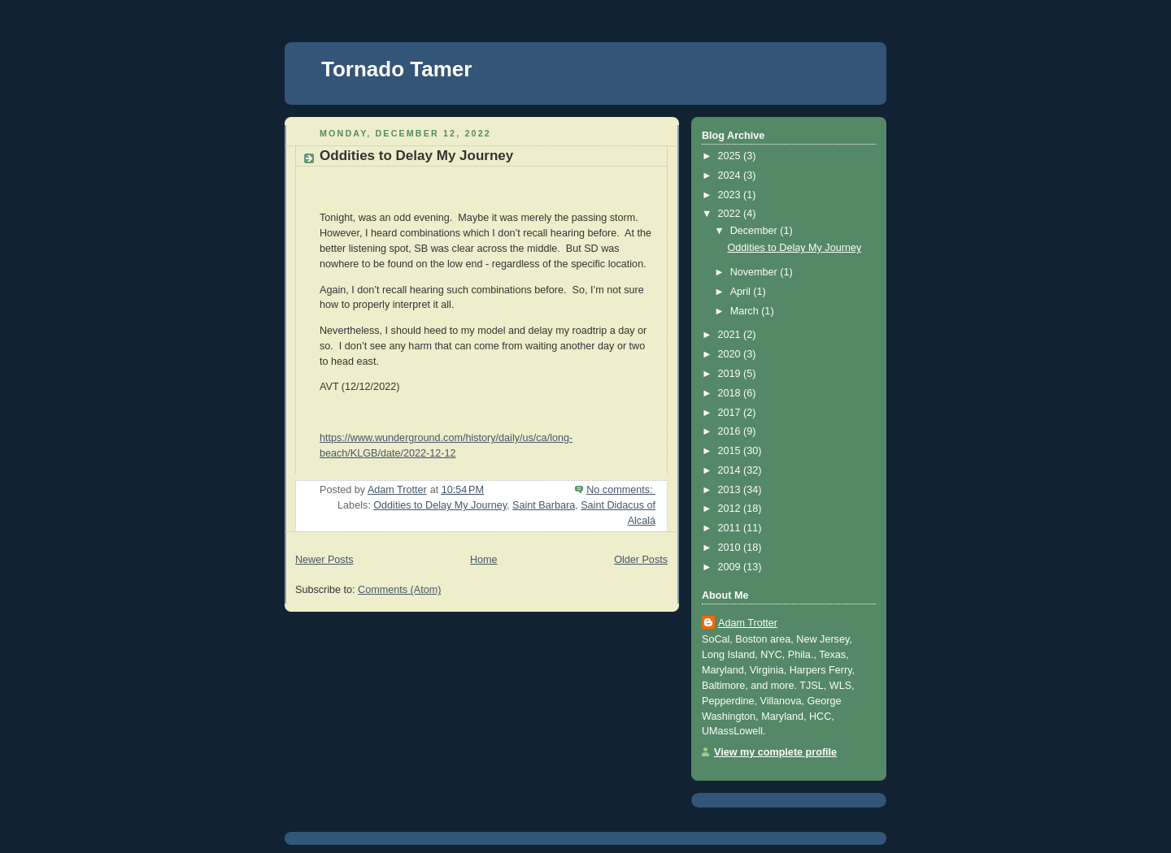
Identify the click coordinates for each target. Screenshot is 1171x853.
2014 (731, 470)
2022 (731, 213)
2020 (731, 354)
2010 (731, 547)
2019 (731, 373)
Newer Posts (324, 559)
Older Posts (641, 559)
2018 (731, 393)
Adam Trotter (747, 623)
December (755, 230)
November (755, 272)
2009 (731, 567)
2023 (731, 195)
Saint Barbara (543, 505)
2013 (731, 490)
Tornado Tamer (396, 69)
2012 (731, 508)
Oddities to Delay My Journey (416, 155)
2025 (731, 156)
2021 (731, 334)
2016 (731, 431)
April (742, 291)
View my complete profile (775, 752)
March (746, 311)
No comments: (620, 490)
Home (484, 559)
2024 (731, 175)
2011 (731, 528)
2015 (731, 451)
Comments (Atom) (399, 589)
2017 (731, 412)
